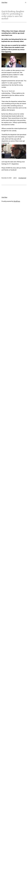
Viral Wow (4, 2)
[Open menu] (26, 2)
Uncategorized (22, 178)
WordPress (17, 201)
